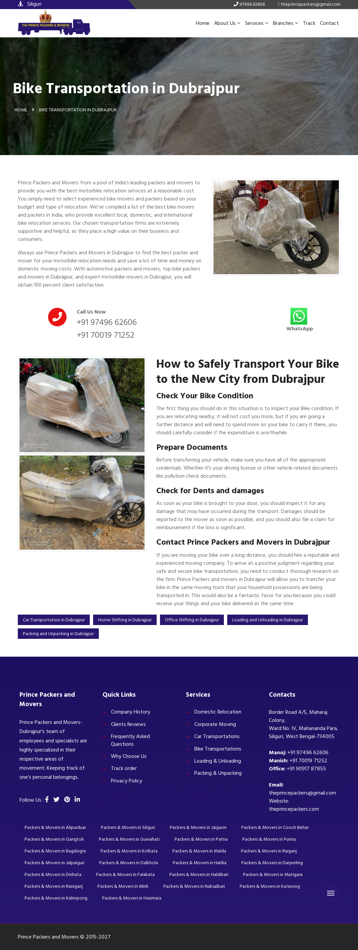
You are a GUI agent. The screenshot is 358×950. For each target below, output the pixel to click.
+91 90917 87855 (306, 768)
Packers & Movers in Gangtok (54, 839)
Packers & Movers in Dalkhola (128, 863)
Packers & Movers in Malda (199, 851)
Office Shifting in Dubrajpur (192, 620)
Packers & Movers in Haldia (200, 863)
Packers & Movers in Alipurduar (55, 827)
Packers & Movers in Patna (201, 839)
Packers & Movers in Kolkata (129, 851)
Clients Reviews (128, 724)
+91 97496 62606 (107, 322)
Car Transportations (217, 736)
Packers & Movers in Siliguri (128, 827)
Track (309, 23)
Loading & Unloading (217, 761)
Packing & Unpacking (218, 773)
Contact (329, 23)
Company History (130, 711)
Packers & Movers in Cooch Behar (275, 827)
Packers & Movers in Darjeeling (272, 863)
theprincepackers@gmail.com (302, 793)
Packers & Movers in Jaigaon (198, 827)
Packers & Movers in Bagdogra (55, 851)
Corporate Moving (215, 724)
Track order (124, 768)
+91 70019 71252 (105, 335)
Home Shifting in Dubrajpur (125, 620)
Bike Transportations (217, 748)
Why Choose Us (129, 756)
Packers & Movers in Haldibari (198, 874)
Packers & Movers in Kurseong (270, 886)
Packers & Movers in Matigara (273, 874)
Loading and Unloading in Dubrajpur (267, 620)
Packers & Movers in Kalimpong (56, 898)
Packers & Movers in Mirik (123, 886)
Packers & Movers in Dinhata (53, 874)
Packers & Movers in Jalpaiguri (54, 863)
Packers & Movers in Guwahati (129, 839)
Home (202, 23)
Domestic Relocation (217, 711)
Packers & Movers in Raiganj (269, 851)
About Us (227, 23)
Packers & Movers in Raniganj (54, 886)
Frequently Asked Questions (130, 740)
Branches (285, 23)
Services (256, 23)
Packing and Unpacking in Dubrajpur (58, 633)
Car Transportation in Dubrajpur (54, 620)
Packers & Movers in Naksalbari (194, 886)
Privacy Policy (126, 780)
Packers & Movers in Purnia (269, 839)
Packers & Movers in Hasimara (131, 898)
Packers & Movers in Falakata (125, 874)
